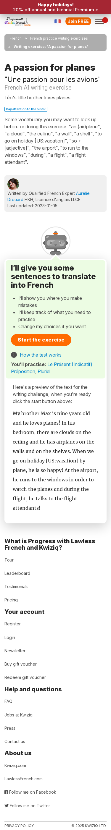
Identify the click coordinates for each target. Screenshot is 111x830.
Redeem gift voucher (25, 677)
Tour (9, 559)
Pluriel (44, 371)
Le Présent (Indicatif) (69, 364)
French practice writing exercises (59, 38)
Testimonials (16, 586)
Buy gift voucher (20, 663)
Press (9, 728)
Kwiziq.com (15, 765)
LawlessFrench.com (23, 778)
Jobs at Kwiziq (18, 714)
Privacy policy (19, 825)
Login (9, 637)
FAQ (8, 701)
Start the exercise (41, 340)
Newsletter (14, 650)
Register (12, 623)
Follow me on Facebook (30, 792)
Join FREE (78, 21)
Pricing (11, 599)
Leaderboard (17, 573)
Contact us (14, 741)
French (16, 38)
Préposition (23, 371)
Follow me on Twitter (27, 805)
